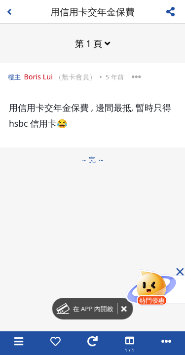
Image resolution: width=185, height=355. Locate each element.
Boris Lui (38, 76)
